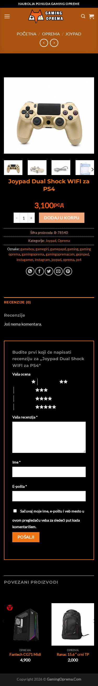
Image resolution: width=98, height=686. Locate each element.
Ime (16, 462)
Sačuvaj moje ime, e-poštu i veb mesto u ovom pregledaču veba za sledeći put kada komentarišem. (48, 519)
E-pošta (19, 486)
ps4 (79, 260)
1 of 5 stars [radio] (20, 381)
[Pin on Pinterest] (68, 271)
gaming (72, 249)
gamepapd (58, 249)
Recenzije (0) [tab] (17, 302)
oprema (68, 260)
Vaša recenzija (25, 417)
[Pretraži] (83, 16)
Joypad (73, 33)
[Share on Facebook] (39, 271)
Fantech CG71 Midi (25, 654)
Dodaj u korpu (61, 217)
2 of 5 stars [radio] (48, 381)
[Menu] (7, 16)
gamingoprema (33, 254)
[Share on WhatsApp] (30, 271)
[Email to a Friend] (58, 271)
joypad (56, 260)
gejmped (82, 254)
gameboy (27, 249)
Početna (27, 33)
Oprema (51, 33)
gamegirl (42, 249)
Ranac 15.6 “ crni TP (73, 654)
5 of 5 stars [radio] (25, 407)
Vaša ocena (21, 374)
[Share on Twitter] (49, 271)
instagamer (24, 260)
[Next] (92, 170)
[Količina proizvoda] (24, 218)
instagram (42, 260)
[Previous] (3, 631)
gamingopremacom (60, 254)
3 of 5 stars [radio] (25, 390)
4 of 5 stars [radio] (25, 398)
